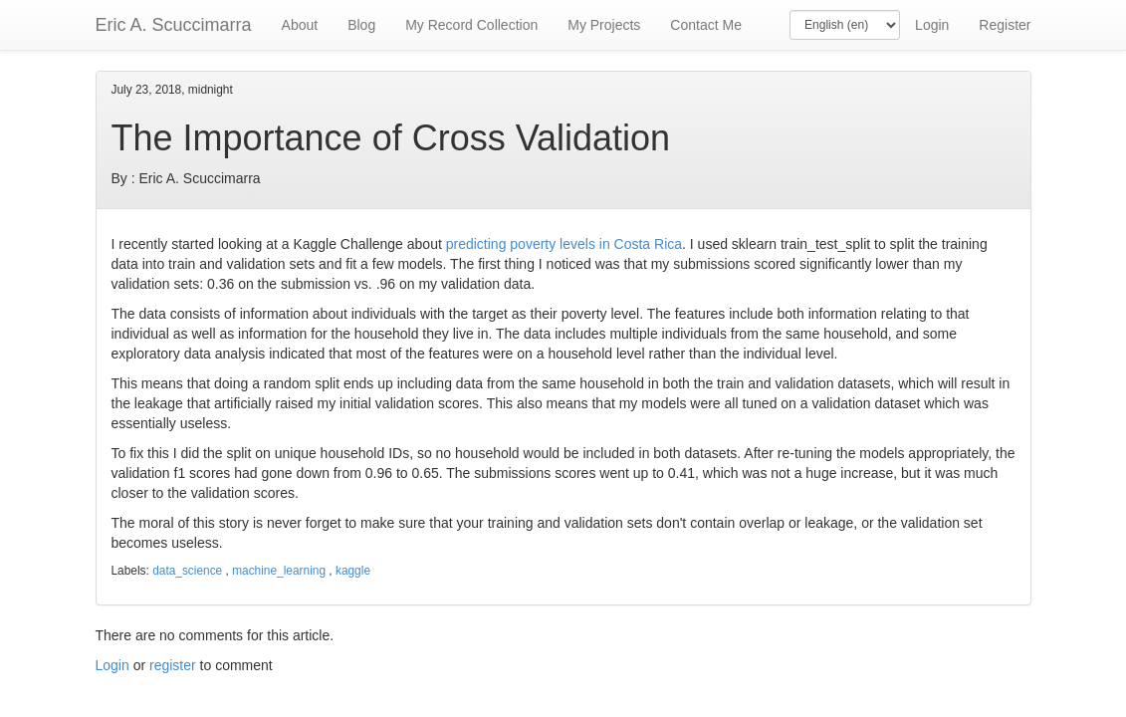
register (172, 665)
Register (1004, 25)
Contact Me (706, 25)
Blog (361, 25)
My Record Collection (471, 25)
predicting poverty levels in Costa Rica (564, 244)
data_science (187, 571)
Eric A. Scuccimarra (174, 25)
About (300, 25)
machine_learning (279, 571)
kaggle (353, 571)
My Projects (603, 25)
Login (932, 25)
